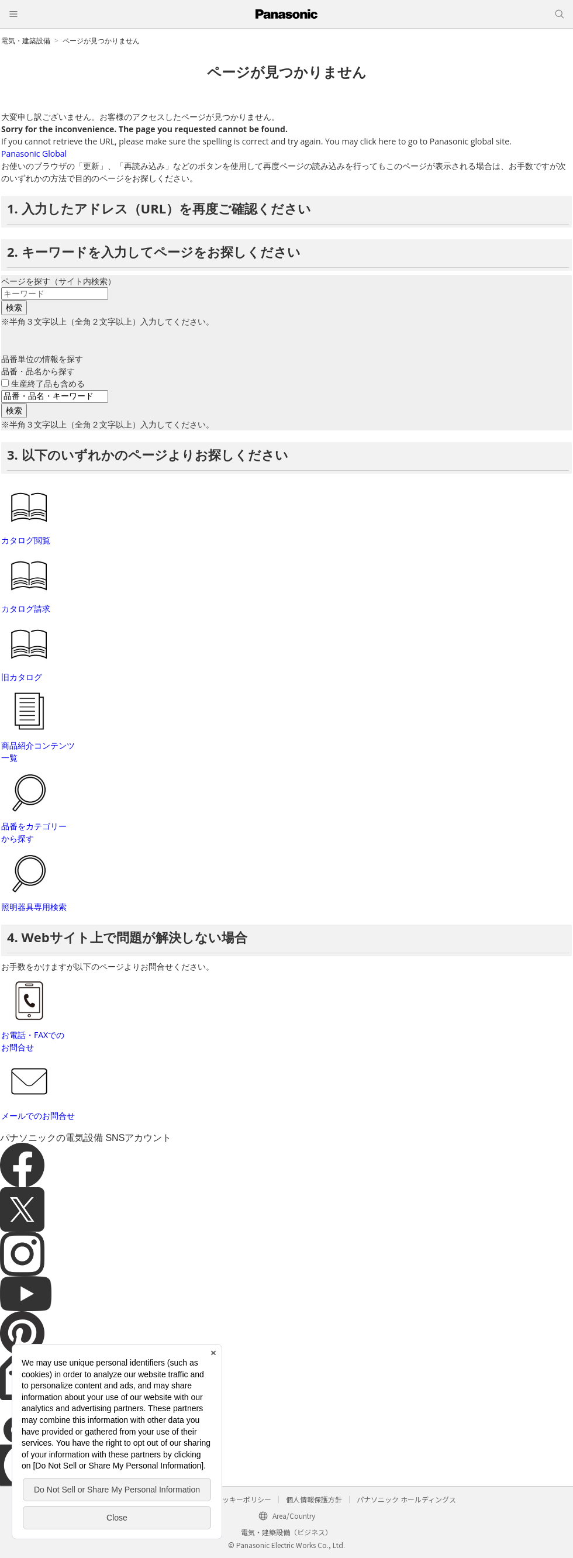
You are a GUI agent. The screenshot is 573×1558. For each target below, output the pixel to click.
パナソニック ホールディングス (406, 1499)
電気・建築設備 (25, 41)
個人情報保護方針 (314, 1499)
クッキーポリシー (243, 1499)
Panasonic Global (34, 153)
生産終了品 (48, 383)
